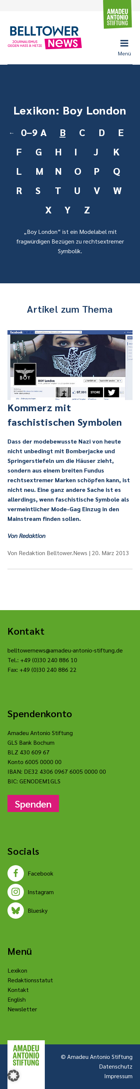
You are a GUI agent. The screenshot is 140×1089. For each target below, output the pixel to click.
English (16, 999)
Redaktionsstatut (30, 980)
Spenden (33, 803)
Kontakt (18, 989)
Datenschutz (116, 1066)
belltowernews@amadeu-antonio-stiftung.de (65, 650)
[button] (13, 1075)
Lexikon (17, 970)
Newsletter (22, 1009)
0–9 (27, 132)
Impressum (118, 1076)
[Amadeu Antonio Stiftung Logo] (26, 1055)
